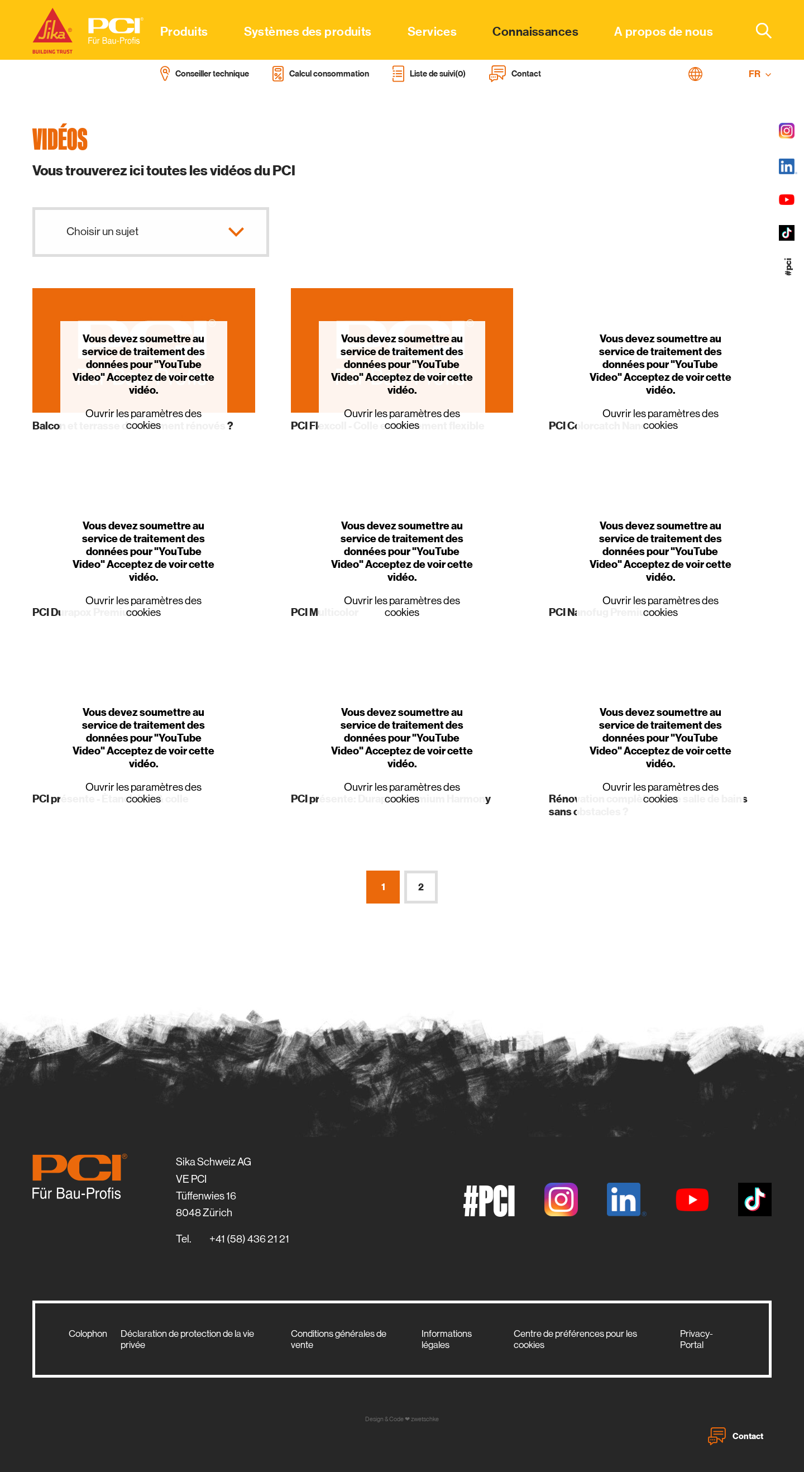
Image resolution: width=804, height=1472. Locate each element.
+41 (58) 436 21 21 (249, 1239)
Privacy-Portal (696, 1339)
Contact (735, 1436)
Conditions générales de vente (338, 1339)
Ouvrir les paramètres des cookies (143, 419)
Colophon (88, 1333)
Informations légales (447, 1339)
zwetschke (425, 1419)
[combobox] (757, 30)
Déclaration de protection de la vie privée (187, 1339)
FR (760, 74)
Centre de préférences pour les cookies (575, 1339)
